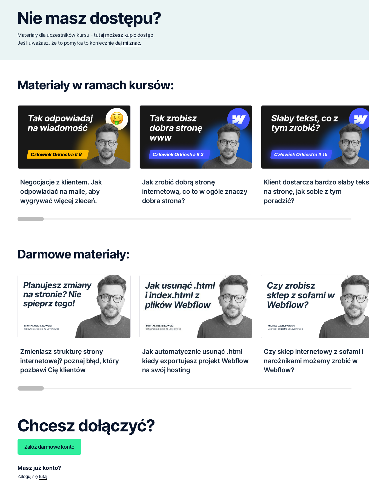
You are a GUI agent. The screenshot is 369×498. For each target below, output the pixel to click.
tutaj (43, 476)
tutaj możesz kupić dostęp (123, 35)
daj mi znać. (128, 43)
